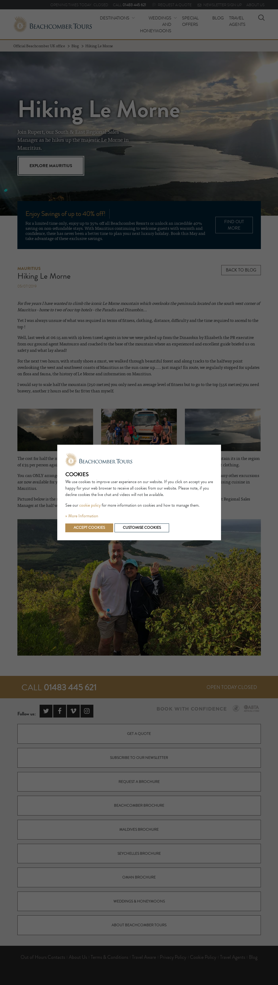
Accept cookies (89, 527)
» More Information (81, 516)
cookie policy (90, 505)
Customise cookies (142, 527)
